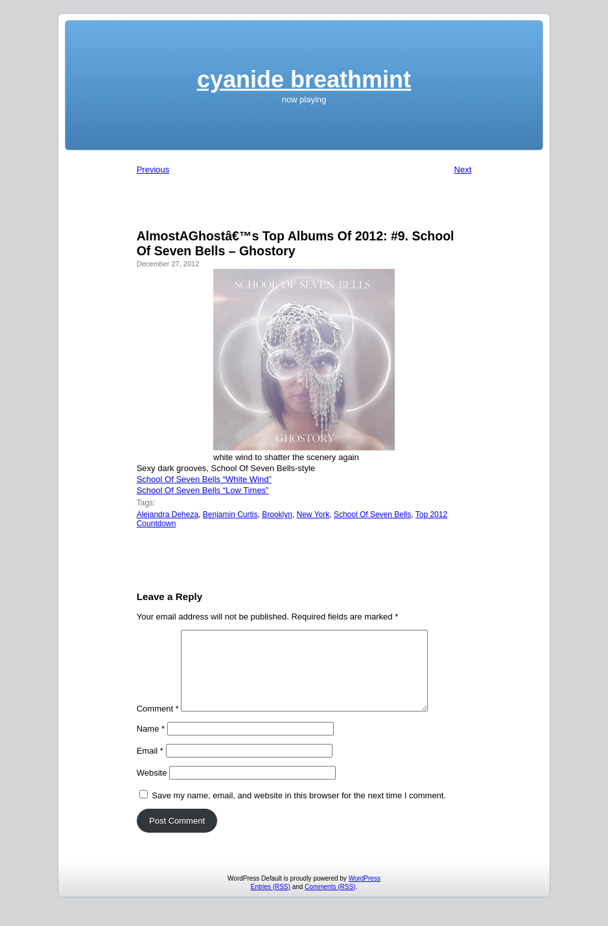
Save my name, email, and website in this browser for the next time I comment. (299, 811)
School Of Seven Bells (372, 514)
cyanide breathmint (304, 79)
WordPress (364, 893)
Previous (153, 169)
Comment (158, 724)
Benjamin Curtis (230, 514)
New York (313, 514)
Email (150, 766)
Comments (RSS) (330, 902)
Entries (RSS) (270, 902)
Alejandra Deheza (167, 514)
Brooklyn (277, 514)
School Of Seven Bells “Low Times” (203, 490)
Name (151, 744)
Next (463, 169)
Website (152, 788)
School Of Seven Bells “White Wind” (204, 479)
